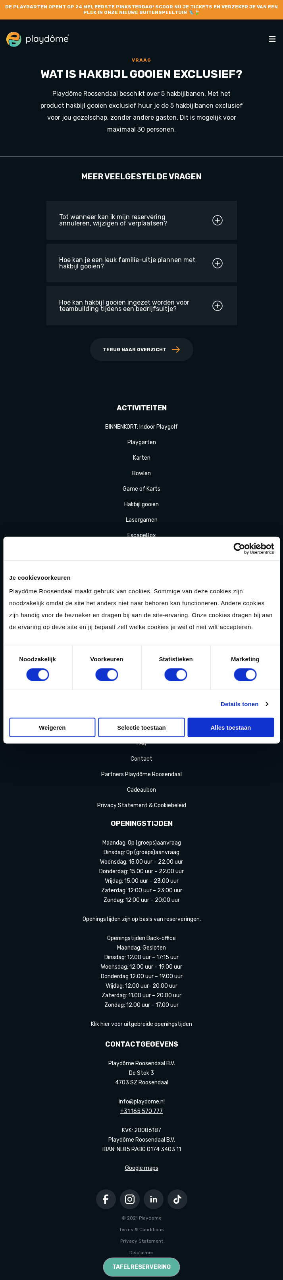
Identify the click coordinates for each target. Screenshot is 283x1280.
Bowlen (141, 473)
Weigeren (52, 727)
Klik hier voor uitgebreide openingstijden (141, 1024)
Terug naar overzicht (142, 349)
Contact (141, 759)
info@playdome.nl (142, 1101)
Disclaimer (141, 1252)
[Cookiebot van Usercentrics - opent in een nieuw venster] (239, 548)
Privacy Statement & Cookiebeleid (141, 805)
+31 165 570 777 (141, 1111)
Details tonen (239, 703)
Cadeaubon (141, 790)
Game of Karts (141, 489)
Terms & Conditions (141, 1229)
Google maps (141, 1168)
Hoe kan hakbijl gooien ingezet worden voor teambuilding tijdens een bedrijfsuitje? (141, 305)
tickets (201, 7)
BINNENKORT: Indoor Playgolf (141, 426)
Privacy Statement (141, 1241)
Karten (141, 458)
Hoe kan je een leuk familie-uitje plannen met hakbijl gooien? (141, 263)
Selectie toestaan (141, 727)
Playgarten (141, 442)
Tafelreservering (141, 1267)
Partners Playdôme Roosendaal (141, 774)
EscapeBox (141, 535)
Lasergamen (142, 520)
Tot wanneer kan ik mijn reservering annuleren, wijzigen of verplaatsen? (141, 220)
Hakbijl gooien (141, 504)
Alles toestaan (230, 727)
